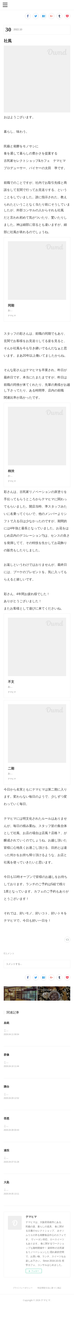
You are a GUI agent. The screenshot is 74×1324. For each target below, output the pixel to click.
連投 (6, 1167)
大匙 (6, 1199)
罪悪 (6, 1135)
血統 (6, 1038)
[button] (5, 4)
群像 (6, 1070)
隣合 (6, 1103)
